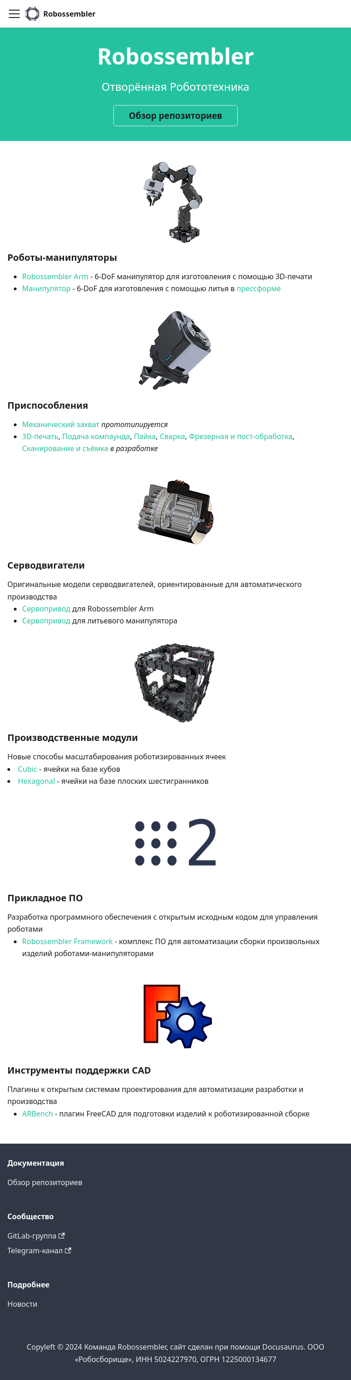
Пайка (145, 436)
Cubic (27, 769)
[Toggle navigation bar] (14, 14)
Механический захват (60, 424)
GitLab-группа (36, 1236)
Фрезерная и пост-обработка (240, 436)
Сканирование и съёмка (65, 448)
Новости (22, 1304)
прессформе (259, 288)
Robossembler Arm (55, 276)
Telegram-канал (39, 1250)
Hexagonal (36, 781)
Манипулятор (46, 288)
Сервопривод (46, 609)
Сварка (172, 436)
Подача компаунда (96, 436)
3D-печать (40, 436)
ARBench (37, 1114)
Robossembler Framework (67, 941)
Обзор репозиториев (175, 116)
